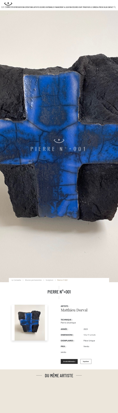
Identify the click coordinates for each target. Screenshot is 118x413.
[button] (115, 8)
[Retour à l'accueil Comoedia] (8, 5)
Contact (110, 7)
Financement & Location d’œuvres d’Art (68, 7)
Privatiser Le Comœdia (91, 7)
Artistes (36, 7)
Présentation (19, 7)
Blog (105, 7)
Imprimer (86, 361)
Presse (101, 7)
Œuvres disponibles (47, 7)
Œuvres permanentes (33, 280)
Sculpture (49, 280)
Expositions (29, 7)
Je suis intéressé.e (69, 361)
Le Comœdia (16, 280)
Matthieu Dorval (74, 310)
